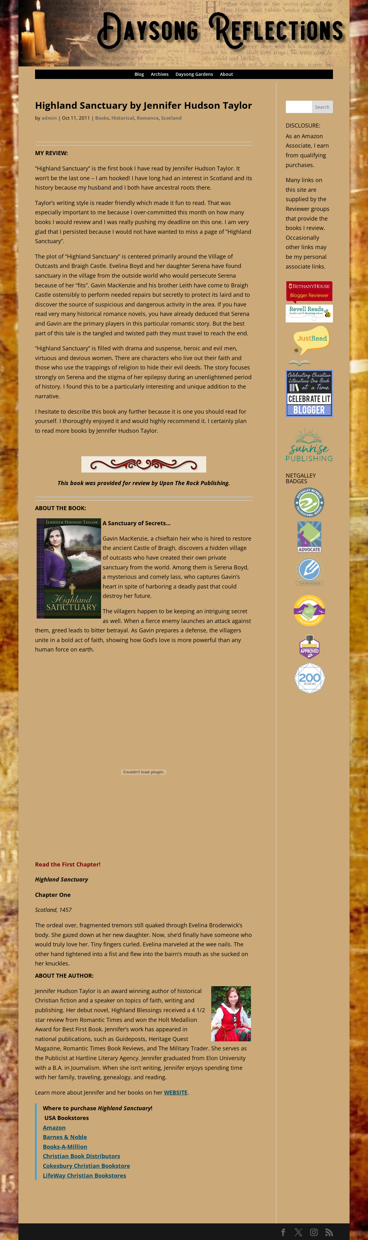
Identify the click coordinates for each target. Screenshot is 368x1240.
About (226, 74)
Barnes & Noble (65, 1137)
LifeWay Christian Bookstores (84, 1175)
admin (49, 118)
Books (102, 118)
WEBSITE (175, 1092)
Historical (122, 118)
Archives (160, 74)
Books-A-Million (65, 1146)
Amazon (54, 1127)
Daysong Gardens (194, 74)
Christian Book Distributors (81, 1156)
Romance (148, 118)
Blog (139, 74)
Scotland (171, 118)
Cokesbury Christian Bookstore (86, 1165)
